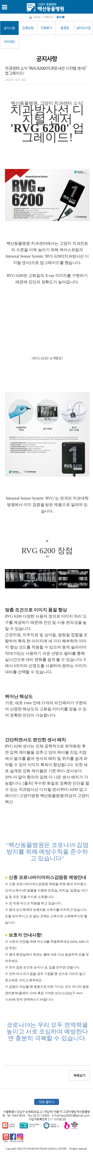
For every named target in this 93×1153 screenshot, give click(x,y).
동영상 (65, 28)
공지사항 (9, 28)
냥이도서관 (83, 28)
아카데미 (9, 42)
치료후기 (46, 28)
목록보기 (79, 1076)
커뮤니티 (48, 17)
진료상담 (27, 28)
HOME (37, 17)
